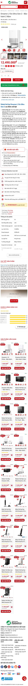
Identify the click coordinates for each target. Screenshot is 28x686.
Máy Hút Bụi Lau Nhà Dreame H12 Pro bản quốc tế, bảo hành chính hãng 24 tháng (20, 541)
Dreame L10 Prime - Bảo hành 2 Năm (7, 358)
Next (26, 39)
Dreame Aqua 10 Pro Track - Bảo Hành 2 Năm (20, 419)
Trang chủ (4, 10)
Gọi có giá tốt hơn (6, 368)
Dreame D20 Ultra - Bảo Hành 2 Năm (20, 358)
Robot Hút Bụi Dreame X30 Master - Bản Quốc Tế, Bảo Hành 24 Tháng (7, 480)
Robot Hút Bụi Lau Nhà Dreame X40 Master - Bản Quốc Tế (20, 389)
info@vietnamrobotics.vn (11, 635)
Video (25, 7)
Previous (2, 39)
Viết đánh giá (21, 326)
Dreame (17, 10)
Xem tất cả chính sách (8, 99)
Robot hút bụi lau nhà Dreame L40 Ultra (7, 449)
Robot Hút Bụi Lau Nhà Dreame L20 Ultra (7, 571)
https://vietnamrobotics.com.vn (14, 637)
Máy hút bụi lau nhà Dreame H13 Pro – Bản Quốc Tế (7, 541)
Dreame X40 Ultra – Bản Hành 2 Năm (7, 389)
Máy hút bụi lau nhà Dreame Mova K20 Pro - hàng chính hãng (7, 510)
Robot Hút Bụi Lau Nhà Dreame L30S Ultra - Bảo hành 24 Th (20, 480)
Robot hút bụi (11, 10)
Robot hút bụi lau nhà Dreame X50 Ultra (7, 419)
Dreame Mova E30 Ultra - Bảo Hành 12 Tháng (20, 449)
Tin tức (21, 7)
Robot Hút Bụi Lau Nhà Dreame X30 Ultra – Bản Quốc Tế (7, 601)
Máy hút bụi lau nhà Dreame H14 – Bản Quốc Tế (20, 510)
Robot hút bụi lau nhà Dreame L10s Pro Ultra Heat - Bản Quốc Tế (20, 571)
